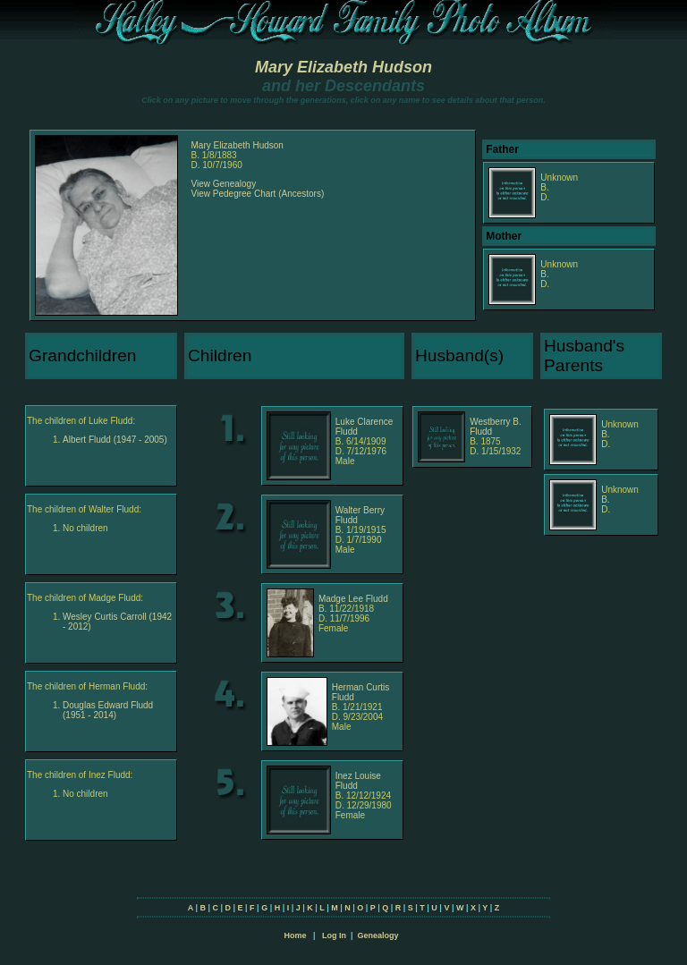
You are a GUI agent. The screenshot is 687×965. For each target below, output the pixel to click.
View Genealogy (224, 184)
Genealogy (378, 935)
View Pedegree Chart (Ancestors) (258, 194)
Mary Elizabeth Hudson (343, 67)
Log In (334, 935)
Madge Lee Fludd (353, 599)
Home (295, 935)
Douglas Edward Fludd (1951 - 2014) (108, 710)
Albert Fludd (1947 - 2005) (115, 439)
